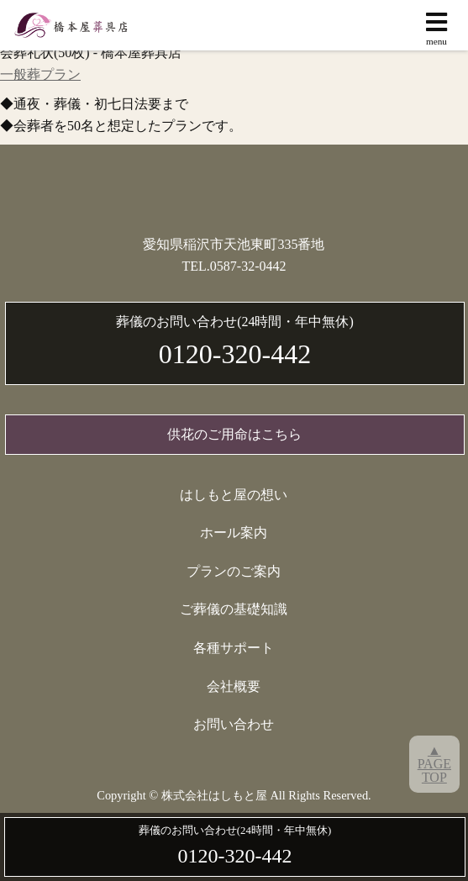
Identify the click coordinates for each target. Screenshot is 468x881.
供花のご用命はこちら (234, 434)
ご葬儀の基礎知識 (233, 609)
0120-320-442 (235, 340)
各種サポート (233, 648)
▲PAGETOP (434, 763)
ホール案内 (233, 532)
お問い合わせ (233, 724)
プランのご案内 (234, 571)
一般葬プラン (40, 74)
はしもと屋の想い (233, 495)
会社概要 (233, 686)
